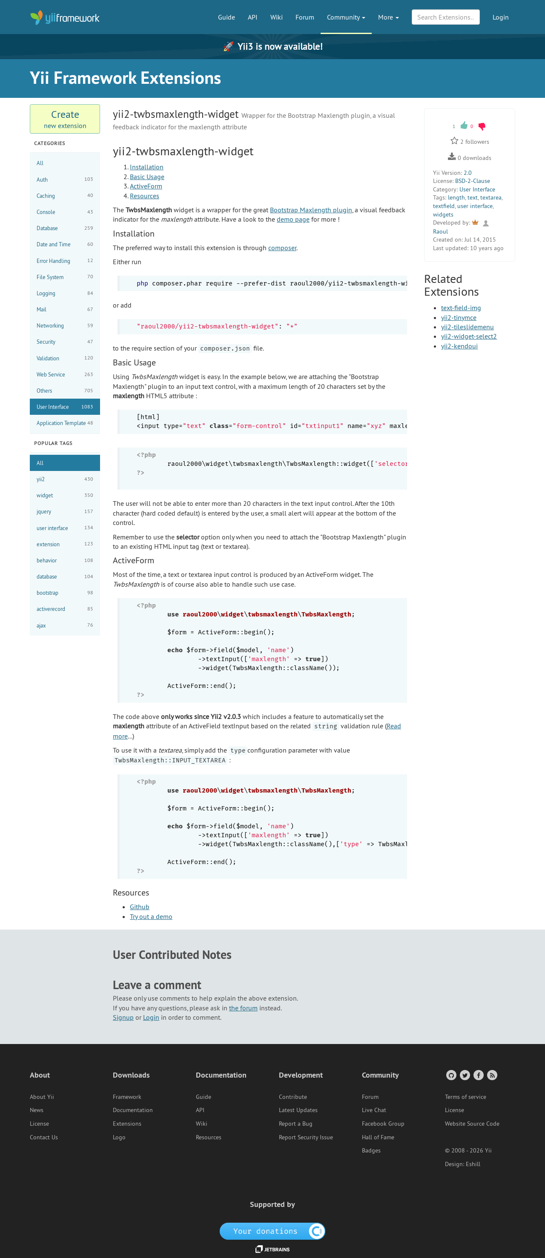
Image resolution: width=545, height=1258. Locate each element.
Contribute (293, 1097)
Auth (65, 179)
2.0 (468, 173)
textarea (491, 197)
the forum (243, 1008)
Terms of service (465, 1097)
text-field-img (461, 307)
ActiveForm (146, 186)
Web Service (65, 374)
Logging (65, 293)
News (36, 1110)
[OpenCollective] (273, 1230)
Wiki (276, 17)
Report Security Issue (306, 1137)
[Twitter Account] (464, 1075)
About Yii (42, 1097)
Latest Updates (298, 1110)
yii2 (65, 479)
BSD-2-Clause (472, 181)
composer (282, 247)
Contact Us (44, 1137)
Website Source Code (472, 1123)
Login (501, 17)
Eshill (473, 1164)
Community (346, 17)
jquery (65, 511)
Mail (65, 309)
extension (65, 544)
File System (65, 276)
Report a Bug (296, 1123)
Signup (123, 1017)
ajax (65, 625)
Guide (226, 17)
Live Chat (374, 1110)
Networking (65, 325)
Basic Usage (147, 176)
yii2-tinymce (458, 317)
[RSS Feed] (491, 1075)
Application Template (65, 423)
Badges (371, 1150)
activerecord (65, 609)
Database (65, 228)
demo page (293, 219)
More (388, 17)
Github (139, 906)
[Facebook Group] (478, 1075)
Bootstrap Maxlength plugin (311, 209)
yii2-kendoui (459, 346)
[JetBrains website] (272, 1248)
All (40, 163)
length (456, 197)
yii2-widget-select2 (469, 336)
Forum (304, 17)
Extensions (127, 1123)
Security (65, 341)
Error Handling (65, 260)
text (473, 197)
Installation (147, 167)
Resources (144, 195)
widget (65, 495)
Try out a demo (151, 916)
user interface (65, 527)
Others (65, 390)
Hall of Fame (378, 1137)
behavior (65, 560)
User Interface (65, 407)
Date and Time (65, 244)
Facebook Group (383, 1123)
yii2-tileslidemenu (467, 326)
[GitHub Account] (450, 1075)
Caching (65, 195)
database (65, 576)
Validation (65, 358)
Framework (127, 1097)
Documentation (133, 1110)
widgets (443, 214)
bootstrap (65, 592)
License (39, 1123)
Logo (119, 1137)
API (253, 17)
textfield (444, 206)
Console (65, 212)
